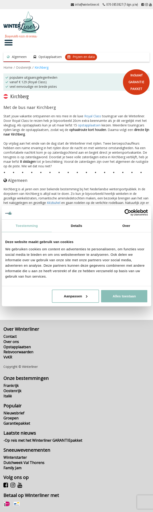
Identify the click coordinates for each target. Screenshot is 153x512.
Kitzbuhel (53, 203)
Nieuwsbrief (13, 413)
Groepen (10, 418)
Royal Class (92, 116)
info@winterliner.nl (87, 4)
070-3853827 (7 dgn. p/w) (122, 4)
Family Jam (12, 467)
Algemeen (19, 57)
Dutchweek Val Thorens (23, 462)
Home (8, 67)
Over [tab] (126, 226)
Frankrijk (11, 385)
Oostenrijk (23, 67)
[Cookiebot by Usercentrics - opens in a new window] (128, 212)
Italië (7, 396)
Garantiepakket (16, 423)
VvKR (7, 357)
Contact (10, 336)
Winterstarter (15, 457)
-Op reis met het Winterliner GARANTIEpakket (42, 440)
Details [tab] (76, 226)
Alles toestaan (124, 296)
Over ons (11, 341)
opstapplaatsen (89, 125)
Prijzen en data (84, 57)
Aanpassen (75, 296)
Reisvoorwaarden (18, 351)
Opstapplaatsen (50, 57)
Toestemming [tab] (27, 226)
